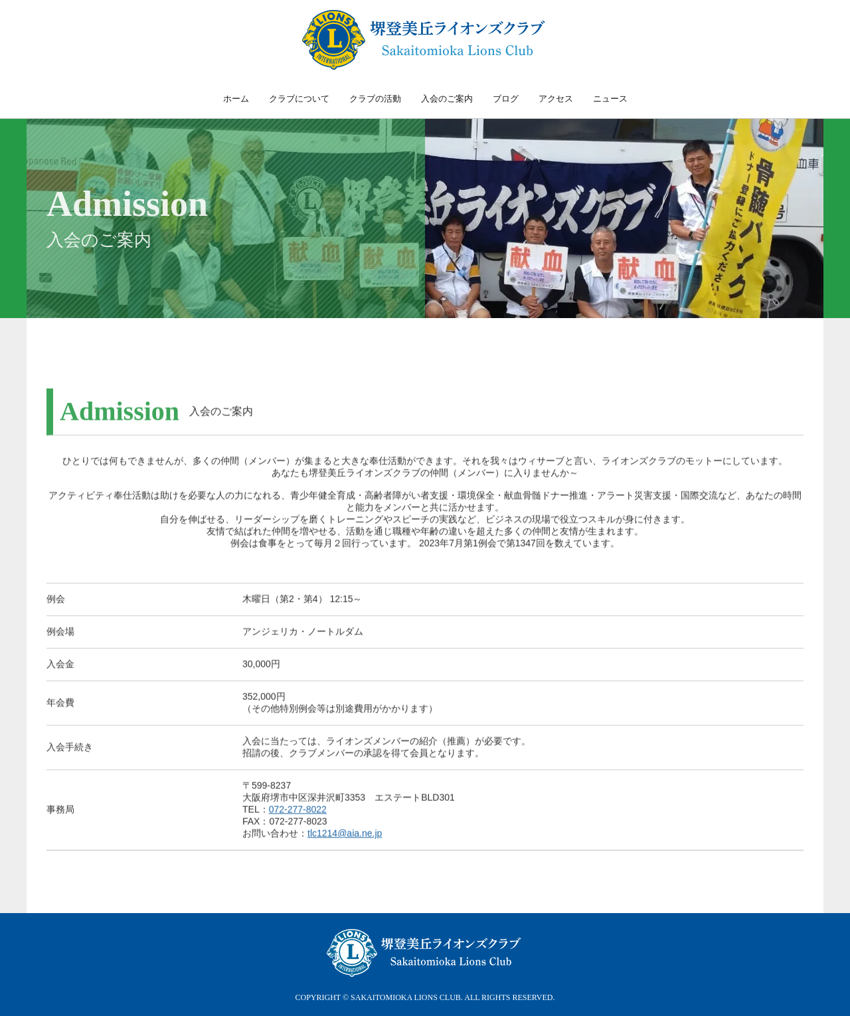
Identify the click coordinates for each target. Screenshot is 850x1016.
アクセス (556, 99)
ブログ (506, 99)
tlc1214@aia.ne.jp (344, 845)
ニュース (610, 99)
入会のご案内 (447, 99)
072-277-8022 (298, 821)
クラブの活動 (375, 99)
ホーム (236, 99)
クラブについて (299, 99)
